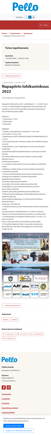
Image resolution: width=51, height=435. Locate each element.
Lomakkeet (6, 399)
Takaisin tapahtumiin (11, 76)
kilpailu (14, 319)
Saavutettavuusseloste (10, 408)
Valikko (44, 25)
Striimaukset (6, 394)
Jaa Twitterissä (23, 334)
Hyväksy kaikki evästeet (13, 426)
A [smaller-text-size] (26, 17)
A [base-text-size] (29, 17)
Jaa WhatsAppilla (36, 334)
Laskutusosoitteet (8, 412)
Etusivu (4, 33)
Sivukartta (5, 403)
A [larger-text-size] (33, 17)
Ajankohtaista (15, 33)
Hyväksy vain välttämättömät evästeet (18, 430)
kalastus (6, 319)
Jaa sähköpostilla (9, 338)
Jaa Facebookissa (8, 334)
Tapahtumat (28, 33)
